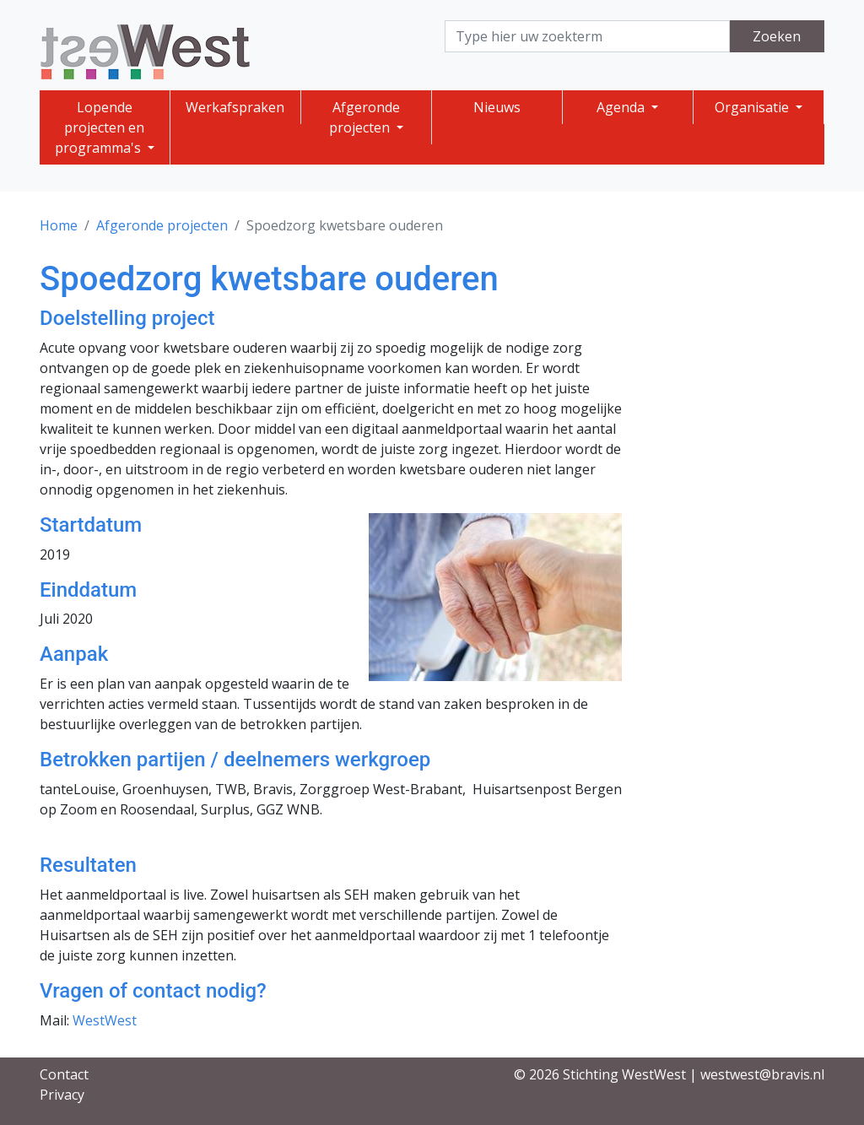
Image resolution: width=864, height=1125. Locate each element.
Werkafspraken (235, 107)
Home (59, 225)
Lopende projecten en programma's (100, 127)
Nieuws (497, 107)
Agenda (622, 107)
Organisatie (753, 107)
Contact (64, 1074)
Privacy (62, 1094)
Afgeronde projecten (364, 117)
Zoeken (777, 36)
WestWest (105, 1020)
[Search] (587, 36)
